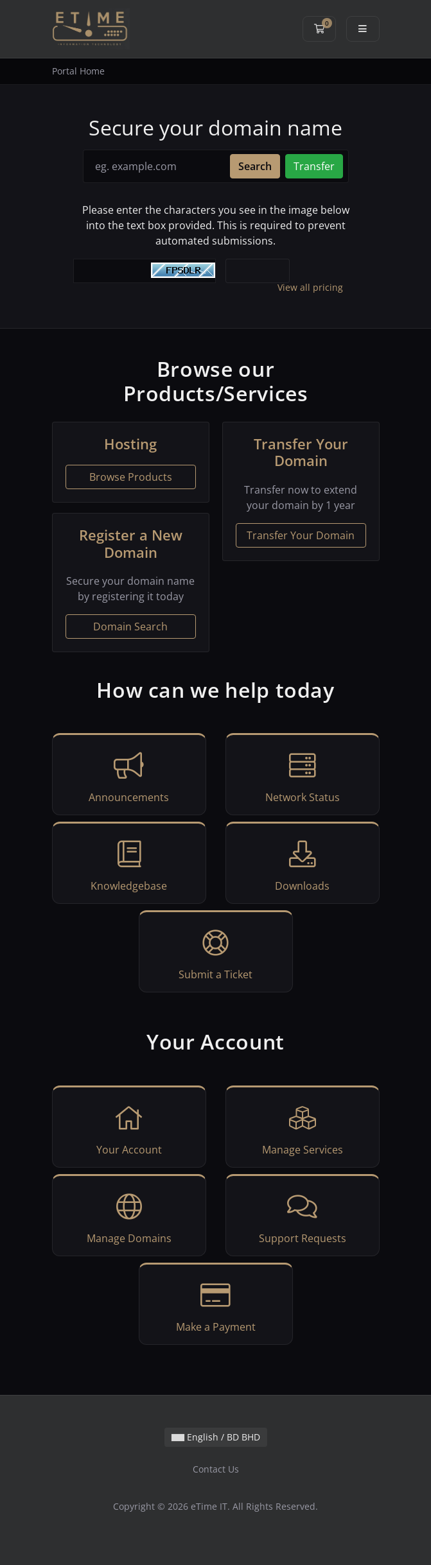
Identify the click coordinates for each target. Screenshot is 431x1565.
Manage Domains (129, 1217)
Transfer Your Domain (301, 535)
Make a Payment (215, 1305)
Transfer (314, 166)
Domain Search (130, 626)
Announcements (129, 776)
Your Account (129, 1128)
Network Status (302, 776)
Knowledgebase (129, 864)
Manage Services (302, 1128)
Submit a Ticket (215, 953)
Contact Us (216, 1469)
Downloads (302, 864)
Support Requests (302, 1217)
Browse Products (130, 477)
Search (255, 166)
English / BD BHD (216, 1437)
